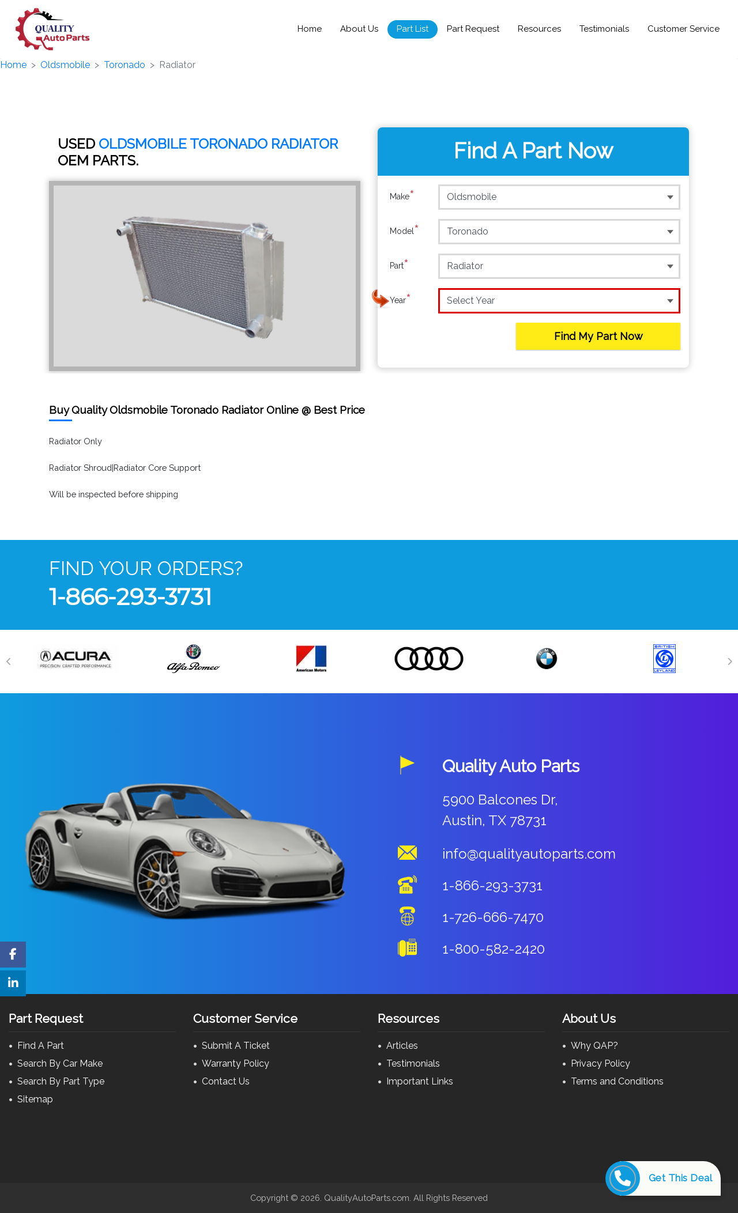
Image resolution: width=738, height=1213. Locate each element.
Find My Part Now (598, 336)
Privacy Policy (600, 1063)
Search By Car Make (60, 1063)
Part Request (473, 29)
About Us (359, 29)
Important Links (419, 1081)
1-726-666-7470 (493, 917)
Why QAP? (594, 1045)
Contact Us (226, 1081)
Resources (539, 29)
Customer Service (683, 29)
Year (400, 300)
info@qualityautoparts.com (529, 853)
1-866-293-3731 (130, 597)
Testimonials (604, 29)
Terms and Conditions (617, 1081)
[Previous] (8, 661)
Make (402, 196)
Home (310, 29)
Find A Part (40, 1045)
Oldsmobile (65, 64)
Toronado (124, 64)
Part (399, 266)
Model (404, 231)
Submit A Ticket (236, 1045)
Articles (402, 1045)
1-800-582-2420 (493, 948)
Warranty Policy (235, 1063)
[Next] (729, 661)
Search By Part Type (60, 1081)
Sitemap (35, 1099)
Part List (412, 29)
